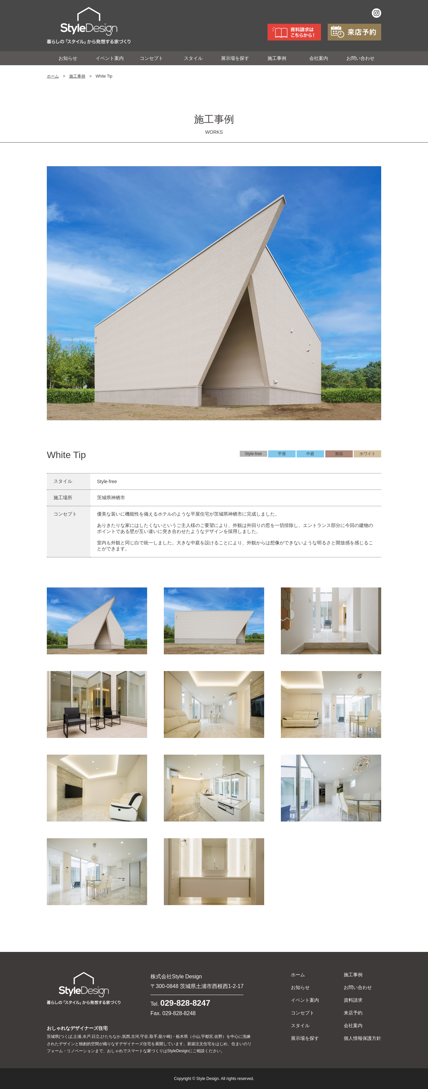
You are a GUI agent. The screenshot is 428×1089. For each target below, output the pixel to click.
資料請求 (353, 1000)
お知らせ (68, 58)
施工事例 (277, 58)
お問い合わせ (360, 58)
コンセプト (151, 58)
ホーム (53, 76)
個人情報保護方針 (362, 1038)
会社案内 (318, 58)
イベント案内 (110, 58)
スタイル (193, 58)
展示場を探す (235, 58)
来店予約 (353, 1012)
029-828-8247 (185, 1002)
